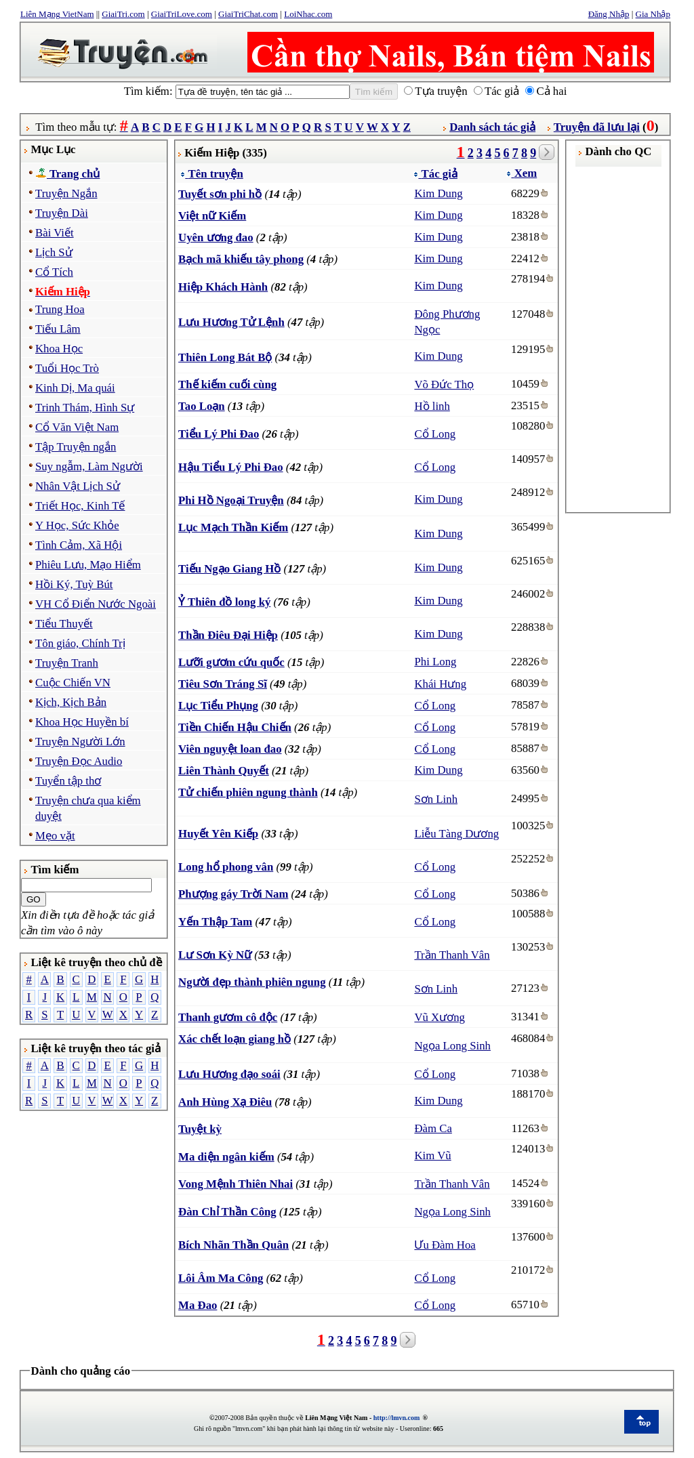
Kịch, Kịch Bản (70, 702)
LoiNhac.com (308, 14)
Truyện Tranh (66, 663)
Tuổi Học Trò (67, 368)
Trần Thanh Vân (451, 955)
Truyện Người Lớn (80, 741)
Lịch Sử (54, 252)
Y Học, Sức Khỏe (77, 525)
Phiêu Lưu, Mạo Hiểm (88, 564)
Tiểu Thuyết (64, 623)
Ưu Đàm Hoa (444, 1244)
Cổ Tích (54, 272)
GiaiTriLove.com (181, 14)
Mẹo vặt (55, 835)
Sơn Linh (435, 799)
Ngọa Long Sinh (452, 1045)
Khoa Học (59, 348)
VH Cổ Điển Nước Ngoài (95, 604)
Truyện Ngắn (66, 193)
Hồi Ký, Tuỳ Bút (74, 584)
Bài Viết (54, 232)
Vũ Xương (439, 1017)
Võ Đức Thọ (444, 384)
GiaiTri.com (123, 14)
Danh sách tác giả (492, 127)
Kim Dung (438, 193)
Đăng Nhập (609, 14)
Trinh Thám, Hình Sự (84, 407)
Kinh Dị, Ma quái (75, 387)
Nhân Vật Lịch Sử (77, 486)
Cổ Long (434, 434)
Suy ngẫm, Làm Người (89, 466)
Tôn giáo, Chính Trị (80, 643)
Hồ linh (431, 406)
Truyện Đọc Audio (78, 761)
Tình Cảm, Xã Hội (78, 545)
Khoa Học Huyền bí (82, 721)
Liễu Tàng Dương (456, 833)
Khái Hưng (440, 684)
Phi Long (435, 661)
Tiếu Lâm (58, 328)
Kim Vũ (432, 1155)
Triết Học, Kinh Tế (80, 505)
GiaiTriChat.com (248, 14)
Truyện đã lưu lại (597, 127)
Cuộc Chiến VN (72, 682)
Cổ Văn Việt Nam (77, 427)
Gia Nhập (653, 14)
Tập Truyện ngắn (75, 446)
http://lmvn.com (396, 1417)
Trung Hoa (60, 309)
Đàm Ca (432, 1128)
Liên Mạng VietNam (57, 14)
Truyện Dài (61, 213)
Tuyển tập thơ (68, 780)
